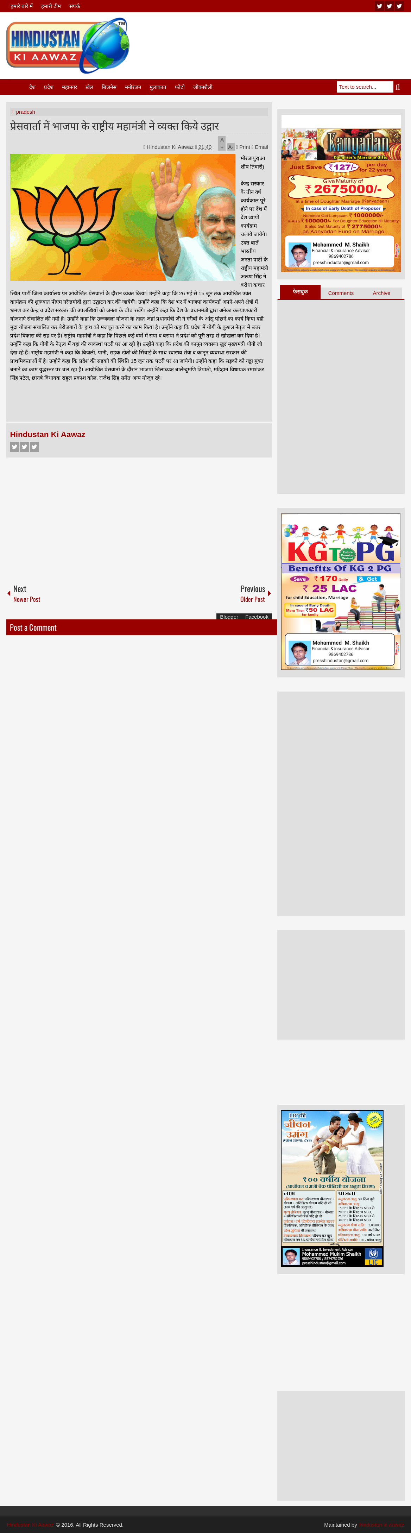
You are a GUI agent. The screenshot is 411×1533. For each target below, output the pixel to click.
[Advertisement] (276, 35)
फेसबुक (300, 292)
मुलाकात (158, 87)
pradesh (25, 112)
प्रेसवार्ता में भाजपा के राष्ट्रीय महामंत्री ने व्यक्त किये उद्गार (114, 125)
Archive (381, 293)
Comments (341, 293)
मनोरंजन (133, 87)
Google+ (34, 447)
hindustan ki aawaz (381, 1525)
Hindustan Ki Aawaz (171, 147)
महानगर (69, 87)
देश (32, 87)
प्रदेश (48, 87)
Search (399, 87)
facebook (399, 6)
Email (260, 147)
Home (17, 87)
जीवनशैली (203, 87)
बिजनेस (109, 87)
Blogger (229, 617)
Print (243, 147)
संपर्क (74, 6)
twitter (389, 6)
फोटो (180, 87)
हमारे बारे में (22, 6)
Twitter (24, 447)
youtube (379, 6)
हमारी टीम (51, 6)
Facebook (14, 447)
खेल (89, 87)
